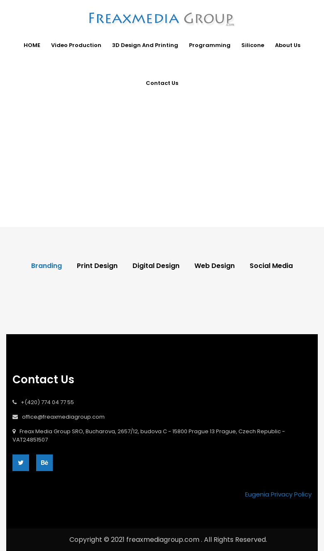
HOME (32, 45)
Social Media (271, 266)
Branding (46, 266)
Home (139, 174)
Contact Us (162, 83)
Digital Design (156, 266)
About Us (287, 45)
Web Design (214, 266)
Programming (210, 45)
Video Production (76, 45)
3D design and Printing (145, 45)
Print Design (97, 266)
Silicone (252, 45)
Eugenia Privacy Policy (278, 494)
